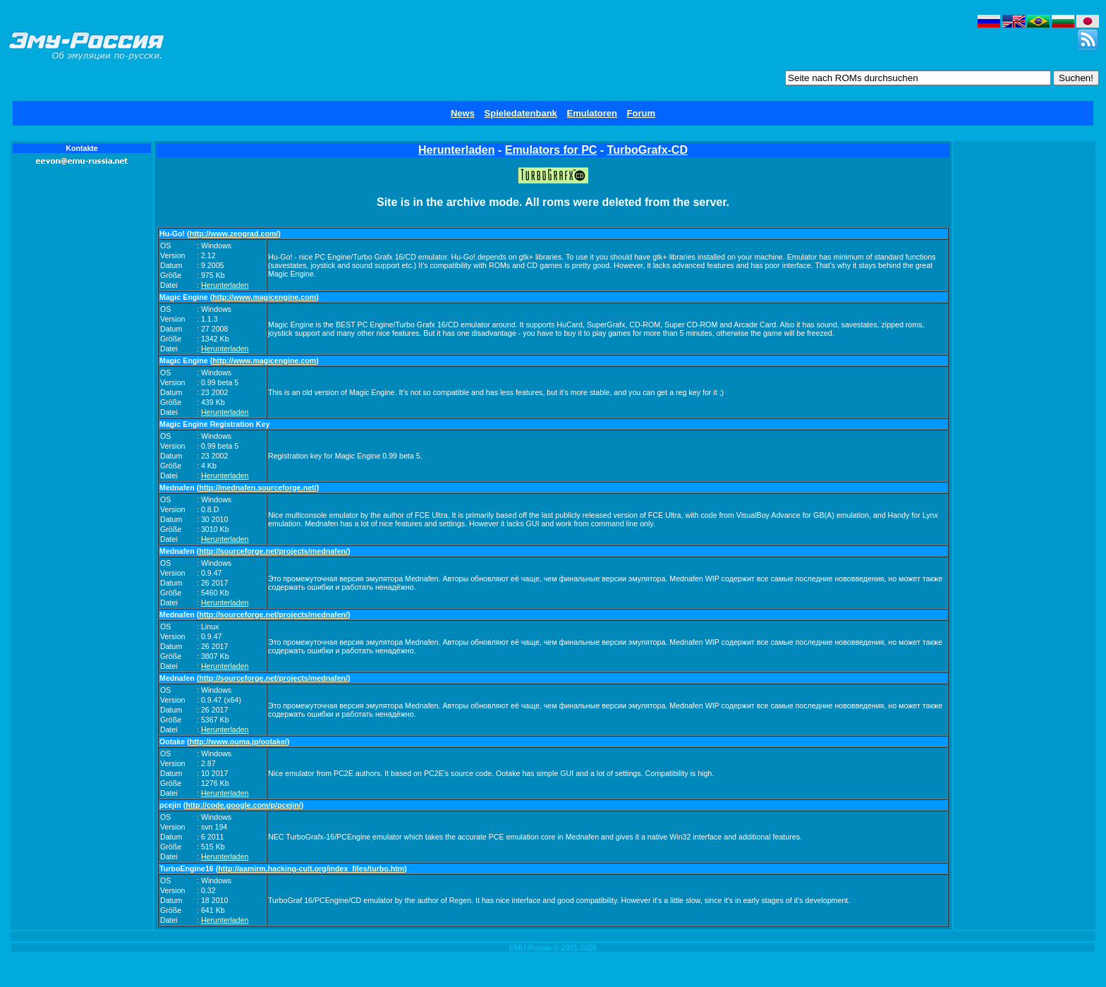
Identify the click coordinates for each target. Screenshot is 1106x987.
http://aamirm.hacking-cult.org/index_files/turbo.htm (311, 868)
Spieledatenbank (521, 113)
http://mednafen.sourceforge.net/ (257, 487)
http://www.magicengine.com (264, 297)
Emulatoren (591, 113)
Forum (641, 113)
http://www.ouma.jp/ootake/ (238, 741)
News (463, 113)
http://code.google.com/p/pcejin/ (243, 805)
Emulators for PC (551, 150)
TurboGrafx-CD (647, 150)
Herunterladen (456, 150)
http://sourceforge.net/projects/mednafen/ (273, 551)
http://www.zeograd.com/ (234, 233)
